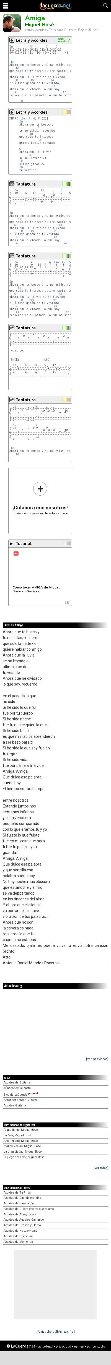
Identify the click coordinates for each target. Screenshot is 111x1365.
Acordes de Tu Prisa (17, 1192)
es (76, 1346)
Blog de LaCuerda (21, 1094)
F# (31, 46)
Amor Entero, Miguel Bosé (21, 1141)
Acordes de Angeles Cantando (24, 1219)
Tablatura (26, 184)
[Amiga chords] (47, 1331)
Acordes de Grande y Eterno (22, 1225)
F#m (56, 262)
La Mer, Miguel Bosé (17, 1135)
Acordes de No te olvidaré (21, 1231)
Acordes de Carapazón (19, 1203)
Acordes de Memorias (18, 1242)
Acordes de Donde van (18, 1236)
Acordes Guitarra (15, 1105)
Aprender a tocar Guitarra (21, 1100)
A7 (64, 92)
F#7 (31, 80)
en (82, 1346)
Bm (11, 46)
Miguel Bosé (39, 24)
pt (88, 1346)
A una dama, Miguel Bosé (21, 1130)
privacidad (63, 1346)
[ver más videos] (97, 1059)
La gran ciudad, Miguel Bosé (23, 1151)
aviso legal (45, 1346)
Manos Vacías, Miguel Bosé (22, 1146)
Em (53, 86)
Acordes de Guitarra (17, 1082)
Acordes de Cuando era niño (22, 1198)
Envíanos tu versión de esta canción (40, 498)
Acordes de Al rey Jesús (20, 1214)
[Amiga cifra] (66, 1331)
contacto (98, 1346)
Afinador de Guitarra (17, 1088)
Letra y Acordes (32, 40)
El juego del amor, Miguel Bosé (24, 1157)
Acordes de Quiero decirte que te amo (29, 1209)
